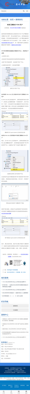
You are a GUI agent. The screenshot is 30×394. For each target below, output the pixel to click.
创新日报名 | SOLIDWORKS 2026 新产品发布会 (14, 329)
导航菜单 (3, 11)
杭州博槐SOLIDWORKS (16, 368)
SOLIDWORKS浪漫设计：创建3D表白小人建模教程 (15, 292)
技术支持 (16, 387)
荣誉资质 (22, 385)
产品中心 (16, 385)
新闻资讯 (15, 305)
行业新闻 (15, 310)
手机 (11, 392)
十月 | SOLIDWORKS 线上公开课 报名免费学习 (14, 281)
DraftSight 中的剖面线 (12, 269)
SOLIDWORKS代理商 (19, 371)
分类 (19, 392)
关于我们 (4, 385)
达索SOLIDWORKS (21, 372)
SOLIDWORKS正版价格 (9, 372)
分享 (4, 392)
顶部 (26, 392)
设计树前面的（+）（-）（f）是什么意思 (12, 296)
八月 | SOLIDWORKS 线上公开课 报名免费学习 (14, 289)
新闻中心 (10, 385)
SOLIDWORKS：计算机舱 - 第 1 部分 (16, 272)
